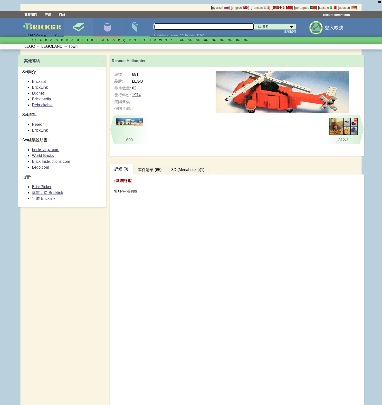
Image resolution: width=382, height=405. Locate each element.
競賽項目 (30, 15)
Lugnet (38, 93)
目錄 (62, 15)
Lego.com (40, 167)
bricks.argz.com (45, 150)
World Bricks (43, 156)
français (260, 8)
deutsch (347, 8)
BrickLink (40, 87)
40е (182, 40)
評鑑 (48, 15)
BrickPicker (41, 187)
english (240, 8)
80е (214, 40)
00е (230, 40)
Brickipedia (41, 99)
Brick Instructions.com (51, 161)
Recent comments (336, 15)
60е (198, 40)
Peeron (38, 124)
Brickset (39, 81)
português (305, 8)
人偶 (107, 27)
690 (129, 130)
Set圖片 (78, 27)
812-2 (343, 130)
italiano (327, 8)
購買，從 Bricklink (47, 193)
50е (190, 40)
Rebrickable (42, 105)
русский (220, 8)
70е (206, 40)
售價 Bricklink (43, 198)
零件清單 (136, 27)
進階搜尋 (290, 31)
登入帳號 (334, 27)
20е (246, 40)
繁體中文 (282, 8)
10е (238, 40)
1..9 (34, 40)
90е (222, 40)
